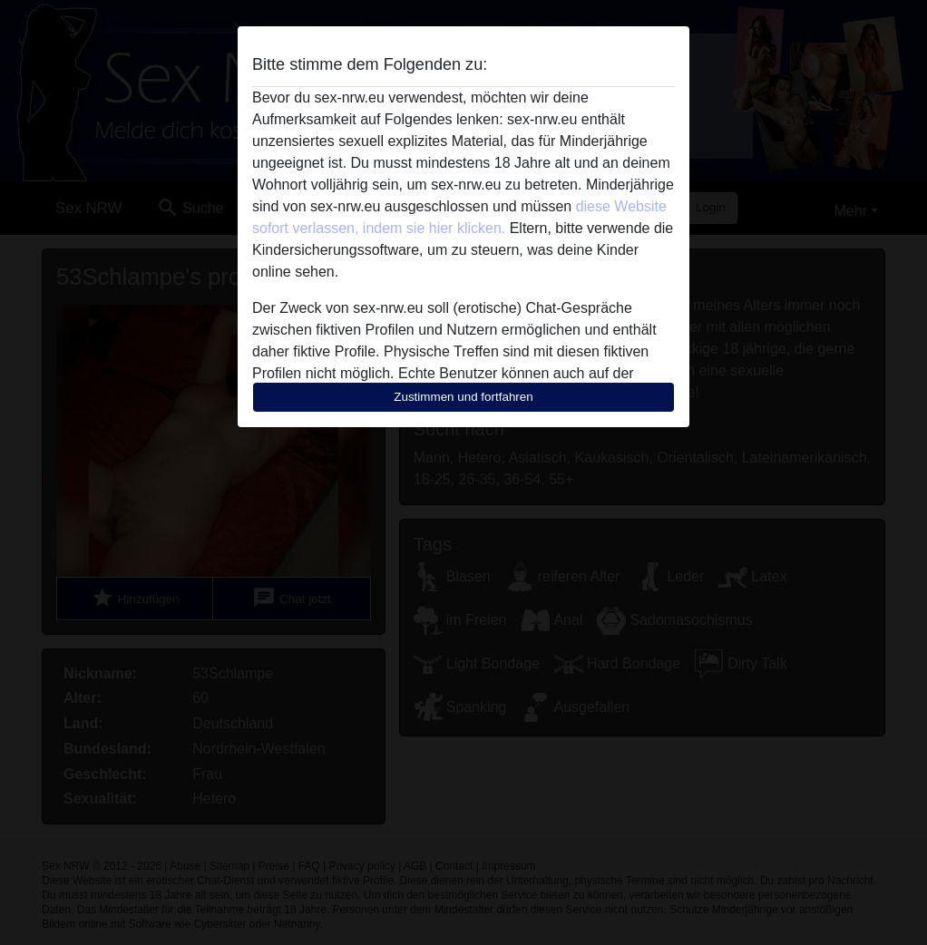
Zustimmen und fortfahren (463, 397)
